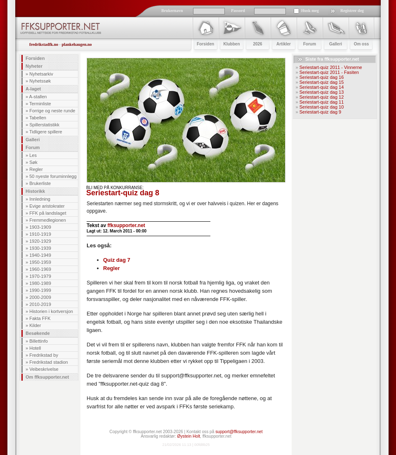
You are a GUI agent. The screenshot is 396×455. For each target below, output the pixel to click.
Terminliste (40, 103)
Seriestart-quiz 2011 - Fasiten (329, 72)
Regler (35, 169)
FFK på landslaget (47, 213)
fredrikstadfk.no (43, 44)
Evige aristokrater (47, 206)
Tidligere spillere (45, 131)
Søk (33, 162)
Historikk (35, 191)
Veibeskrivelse (43, 369)
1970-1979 (40, 276)
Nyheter (34, 66)
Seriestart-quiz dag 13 (321, 92)
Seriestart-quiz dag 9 (320, 111)
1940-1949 (40, 255)
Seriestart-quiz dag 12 (321, 97)
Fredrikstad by (43, 355)
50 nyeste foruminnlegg (52, 176)
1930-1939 (40, 248)
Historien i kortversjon (51, 311)
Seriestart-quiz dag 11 (321, 102)
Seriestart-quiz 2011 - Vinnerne (330, 67)
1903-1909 (40, 227)
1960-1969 (40, 269)
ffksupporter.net (126, 225)
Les (33, 155)
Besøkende (38, 333)
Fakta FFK (39, 318)
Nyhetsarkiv (41, 73)
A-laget (33, 88)
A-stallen (38, 96)
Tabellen (37, 117)
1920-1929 (40, 241)
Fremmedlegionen (47, 220)
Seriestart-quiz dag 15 (321, 82)
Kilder (35, 325)
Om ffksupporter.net (47, 376)
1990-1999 (40, 290)
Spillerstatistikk (44, 124)
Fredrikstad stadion (48, 362)
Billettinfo (38, 341)
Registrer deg (352, 10)
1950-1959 (40, 262)
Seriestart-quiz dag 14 (321, 87)
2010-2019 (40, 304)
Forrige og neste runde (52, 110)
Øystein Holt (188, 436)
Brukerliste (40, 183)
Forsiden (35, 58)
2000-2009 (40, 297)
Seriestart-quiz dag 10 (321, 106)
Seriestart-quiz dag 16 (321, 77)
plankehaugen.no (76, 44)
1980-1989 (40, 283)
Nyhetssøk (40, 80)
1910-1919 (40, 234)
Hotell (35, 348)
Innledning (39, 199)
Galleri (33, 139)
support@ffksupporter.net (238, 431)
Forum (33, 147)
